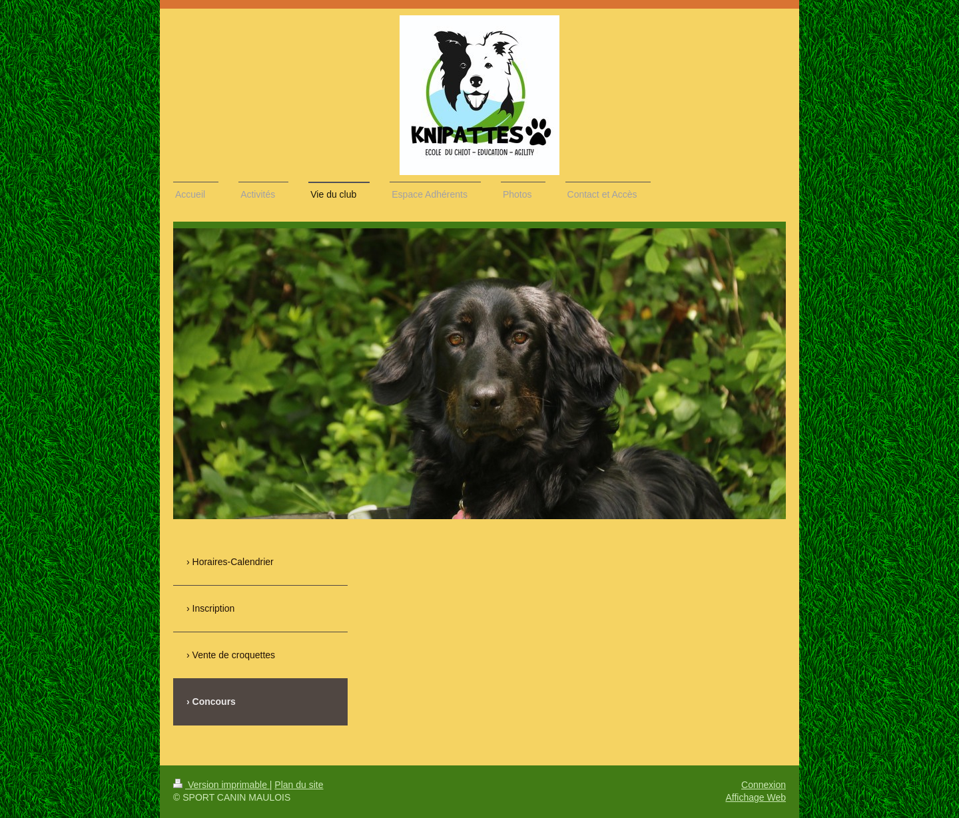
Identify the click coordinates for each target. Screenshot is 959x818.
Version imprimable (221, 784)
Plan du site (298, 784)
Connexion (763, 784)
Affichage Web (755, 797)
